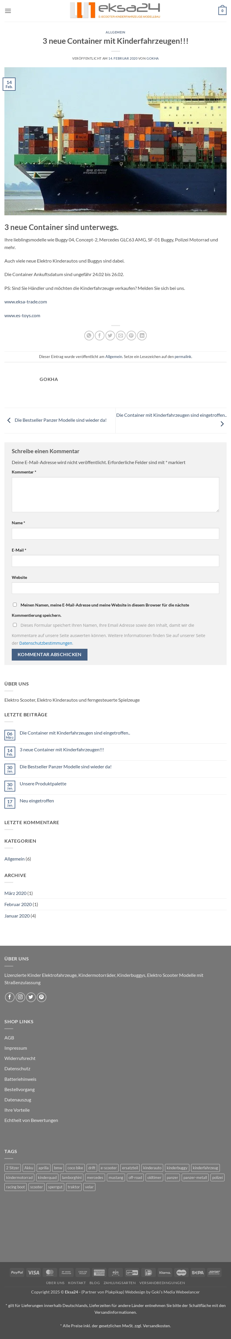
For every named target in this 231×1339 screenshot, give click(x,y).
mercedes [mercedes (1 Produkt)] (95, 1177)
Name (18, 522)
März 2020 (15, 893)
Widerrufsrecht (20, 1058)
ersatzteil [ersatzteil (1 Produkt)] (130, 1167)
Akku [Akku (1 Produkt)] (28, 1167)
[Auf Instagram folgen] (20, 997)
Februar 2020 (18, 904)
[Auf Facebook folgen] (10, 997)
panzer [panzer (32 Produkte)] (172, 1177)
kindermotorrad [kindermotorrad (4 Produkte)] (19, 1177)
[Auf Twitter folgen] (31, 997)
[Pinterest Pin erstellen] (131, 335)
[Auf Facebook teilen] (99, 335)
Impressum (15, 1048)
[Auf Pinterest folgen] (41, 997)
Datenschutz (17, 1068)
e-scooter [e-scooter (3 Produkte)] (109, 1167)
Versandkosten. (157, 1325)
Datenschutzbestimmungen (45, 643)
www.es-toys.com (22, 315)
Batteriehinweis (20, 1079)
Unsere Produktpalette (43, 783)
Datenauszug (17, 1099)
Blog (95, 1283)
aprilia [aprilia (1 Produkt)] (43, 1167)
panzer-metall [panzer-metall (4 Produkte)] (195, 1177)
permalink (183, 356)
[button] (7, 11)
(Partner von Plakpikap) (102, 1291)
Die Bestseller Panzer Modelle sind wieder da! (55, 420)
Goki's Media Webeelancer (175, 1291)
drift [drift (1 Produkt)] (91, 1167)
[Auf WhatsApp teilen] (89, 335)
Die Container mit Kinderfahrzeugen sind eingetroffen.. (75, 732)
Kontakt (77, 1283)
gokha (152, 58)
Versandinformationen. (116, 1312)
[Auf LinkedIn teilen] (142, 335)
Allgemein (115, 32)
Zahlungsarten (120, 1283)
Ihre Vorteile (17, 1110)
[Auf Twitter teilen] (110, 335)
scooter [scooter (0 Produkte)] (36, 1187)
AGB (9, 1037)
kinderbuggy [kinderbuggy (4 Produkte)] (177, 1167)
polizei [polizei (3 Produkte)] (217, 1177)
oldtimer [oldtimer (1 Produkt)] (154, 1177)
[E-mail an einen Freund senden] (121, 335)
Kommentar (24, 471)
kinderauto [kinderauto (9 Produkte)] (152, 1167)
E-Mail (19, 549)
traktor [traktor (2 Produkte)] (74, 1187)
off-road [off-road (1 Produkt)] (135, 1177)
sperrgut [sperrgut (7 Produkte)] (55, 1187)
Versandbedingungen (162, 1283)
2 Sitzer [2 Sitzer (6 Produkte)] (12, 1167)
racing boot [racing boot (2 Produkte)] (15, 1187)
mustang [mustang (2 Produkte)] (116, 1177)
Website (19, 577)
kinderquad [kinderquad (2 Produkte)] (47, 1177)
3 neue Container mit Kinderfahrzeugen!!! (62, 749)
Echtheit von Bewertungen (31, 1120)
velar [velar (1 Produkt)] (89, 1187)
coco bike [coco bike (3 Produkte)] (75, 1167)
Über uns (55, 1283)
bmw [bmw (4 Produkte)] (58, 1167)
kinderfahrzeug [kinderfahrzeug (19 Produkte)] (205, 1167)
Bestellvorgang (19, 1089)
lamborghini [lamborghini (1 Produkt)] (72, 1177)
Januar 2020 (17, 915)
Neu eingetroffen (37, 800)
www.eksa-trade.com (25, 301)
